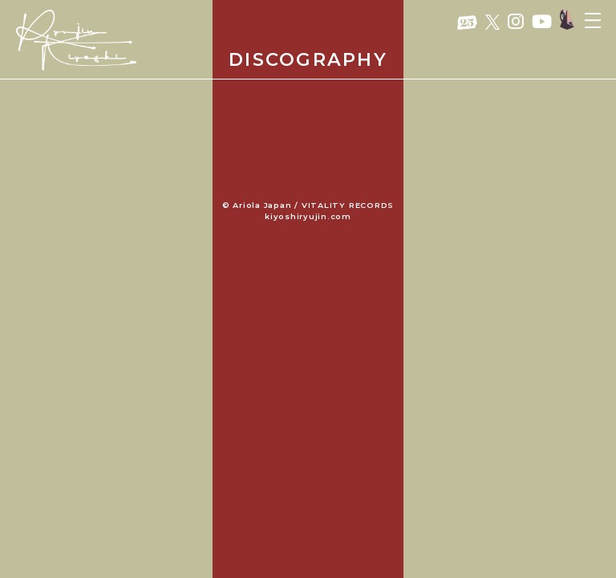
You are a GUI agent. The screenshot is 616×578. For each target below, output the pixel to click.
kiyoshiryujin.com (308, 216)
